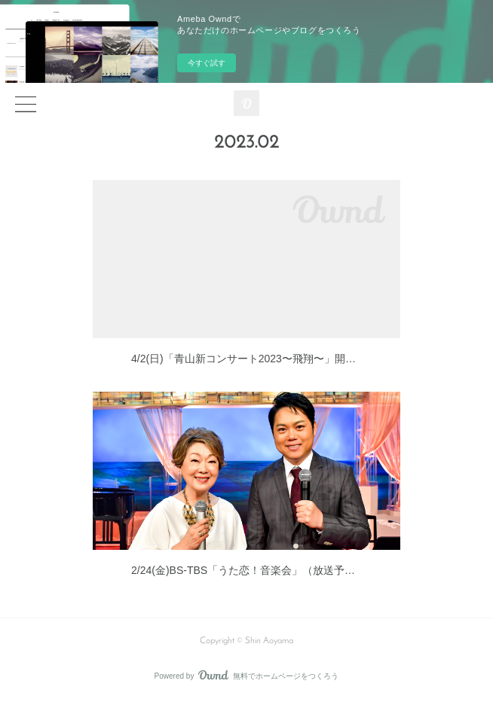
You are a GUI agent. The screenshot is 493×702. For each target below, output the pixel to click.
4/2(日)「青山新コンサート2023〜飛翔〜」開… (243, 359)
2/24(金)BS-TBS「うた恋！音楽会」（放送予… (243, 570)
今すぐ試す (206, 63)
